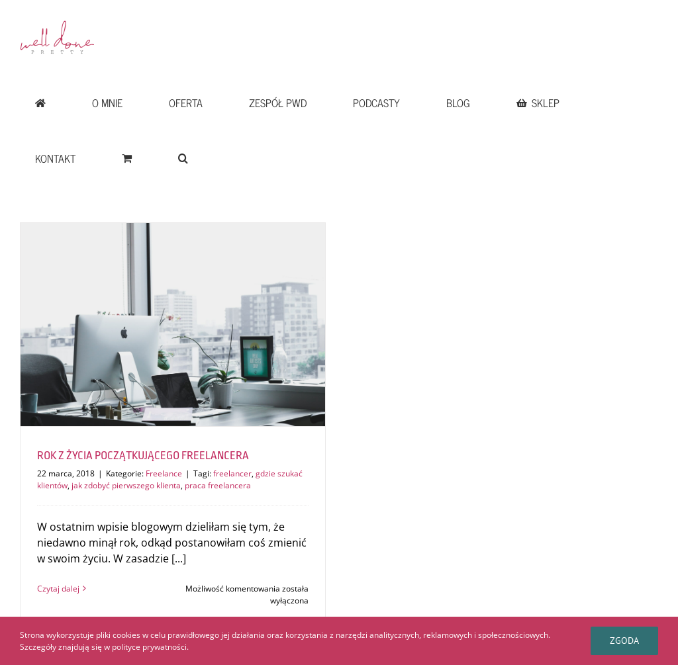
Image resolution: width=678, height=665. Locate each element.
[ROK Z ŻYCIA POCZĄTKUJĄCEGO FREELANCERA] (173, 324)
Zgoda (624, 640)
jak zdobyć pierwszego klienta (126, 485)
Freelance (164, 473)
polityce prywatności (149, 646)
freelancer (232, 473)
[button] (183, 158)
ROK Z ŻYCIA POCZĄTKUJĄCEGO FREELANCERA (143, 455)
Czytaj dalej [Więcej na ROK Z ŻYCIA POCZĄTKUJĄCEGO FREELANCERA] (58, 588)
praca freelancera (218, 485)
